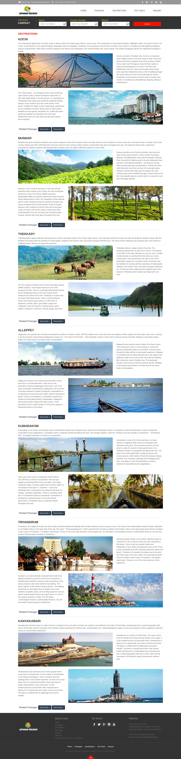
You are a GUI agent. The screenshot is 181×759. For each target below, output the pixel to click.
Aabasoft (111, 751)
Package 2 (58, 129)
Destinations (119, 10)
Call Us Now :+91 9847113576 (63, 2)
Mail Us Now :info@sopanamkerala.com (34, 2)
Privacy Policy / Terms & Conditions (69, 738)
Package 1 (45, 129)
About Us (58, 735)
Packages (99, 10)
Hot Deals (139, 10)
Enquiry (157, 10)
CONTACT (24, 23)
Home (83, 10)
